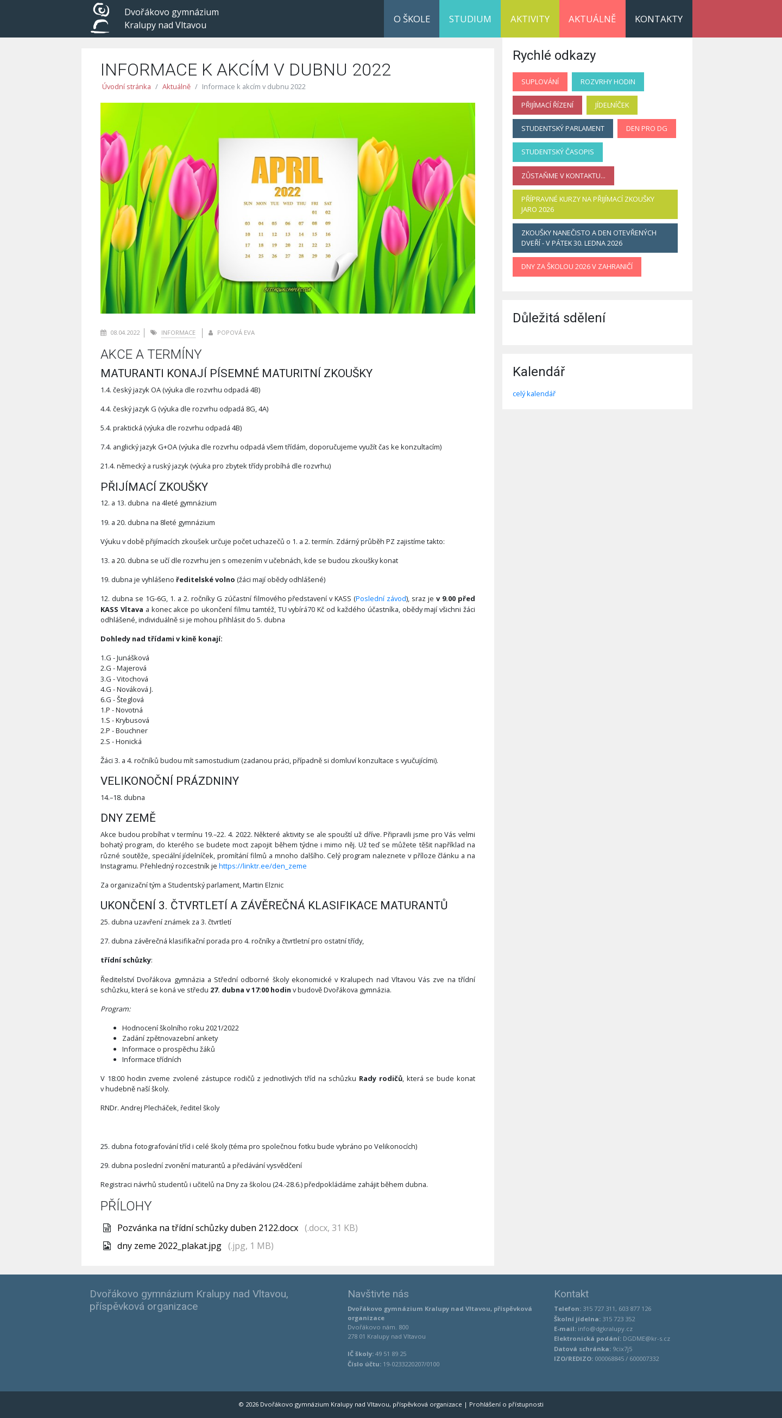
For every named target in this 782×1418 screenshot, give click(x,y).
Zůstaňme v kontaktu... (563, 175)
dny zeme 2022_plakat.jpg (170, 1246)
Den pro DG (646, 128)
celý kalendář (534, 393)
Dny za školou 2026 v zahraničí (577, 266)
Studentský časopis (557, 152)
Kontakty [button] (659, 19)
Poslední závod (381, 598)
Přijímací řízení (547, 105)
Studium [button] (470, 19)
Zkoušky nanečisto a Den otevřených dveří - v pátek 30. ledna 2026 (589, 238)
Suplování (540, 81)
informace (178, 332)
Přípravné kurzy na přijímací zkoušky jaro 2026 (587, 204)
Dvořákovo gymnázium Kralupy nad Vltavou (171, 18)
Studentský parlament (562, 128)
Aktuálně (592, 19)
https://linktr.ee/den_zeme (263, 866)
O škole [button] (412, 19)
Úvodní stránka (126, 86)
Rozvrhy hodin (608, 81)
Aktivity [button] (530, 19)
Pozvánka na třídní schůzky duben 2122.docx (208, 1228)
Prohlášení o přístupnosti (506, 1404)
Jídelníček (612, 105)
